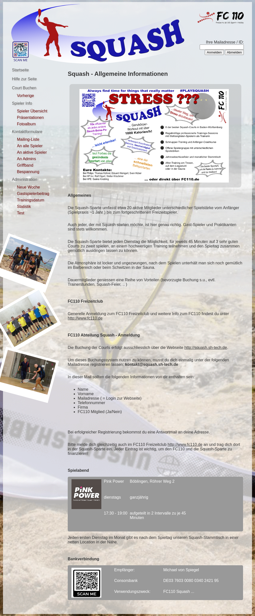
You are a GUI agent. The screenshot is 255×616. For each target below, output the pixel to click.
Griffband (25, 165)
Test (20, 213)
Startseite (20, 70)
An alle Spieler (30, 146)
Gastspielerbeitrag (33, 193)
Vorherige (25, 96)
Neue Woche (28, 187)
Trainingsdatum (30, 200)
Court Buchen (24, 88)
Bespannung (28, 172)
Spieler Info (22, 103)
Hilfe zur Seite (24, 79)
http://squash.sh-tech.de (205, 347)
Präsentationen (30, 117)
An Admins (26, 159)
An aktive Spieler (32, 152)
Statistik (24, 206)
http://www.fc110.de (85, 318)
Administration (24, 179)
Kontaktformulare (27, 132)
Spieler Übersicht (32, 111)
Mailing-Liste (28, 139)
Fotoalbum (26, 124)
